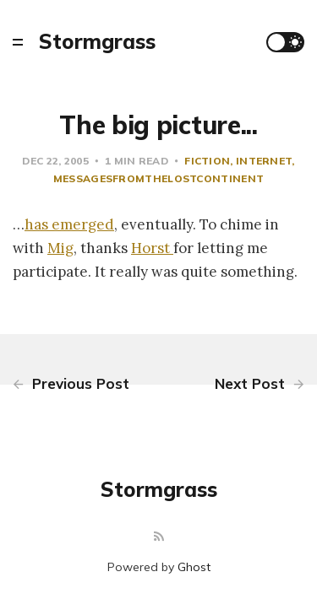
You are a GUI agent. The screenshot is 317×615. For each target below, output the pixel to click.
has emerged (69, 224)
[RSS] (159, 537)
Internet (264, 160)
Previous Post (71, 383)
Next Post (259, 383)
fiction (207, 160)
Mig (60, 248)
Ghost (194, 567)
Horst (152, 248)
